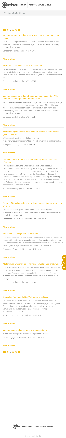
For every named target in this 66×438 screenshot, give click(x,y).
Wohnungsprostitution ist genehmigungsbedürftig (25, 330)
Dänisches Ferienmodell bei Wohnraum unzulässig (25, 297)
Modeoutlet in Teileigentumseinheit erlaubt (22, 233)
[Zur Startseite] (26, 7)
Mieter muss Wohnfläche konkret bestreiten (22, 66)
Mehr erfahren (9, 59)
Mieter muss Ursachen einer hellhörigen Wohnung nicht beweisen (32, 264)
